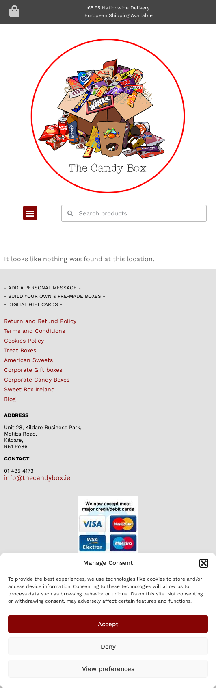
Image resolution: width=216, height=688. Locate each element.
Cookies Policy (24, 340)
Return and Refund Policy (40, 321)
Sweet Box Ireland (29, 389)
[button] (204, 563)
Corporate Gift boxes (33, 370)
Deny (108, 646)
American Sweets (28, 360)
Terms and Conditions (34, 331)
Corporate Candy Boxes (36, 379)
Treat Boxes (20, 350)
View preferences (108, 669)
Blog (9, 399)
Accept (108, 624)
